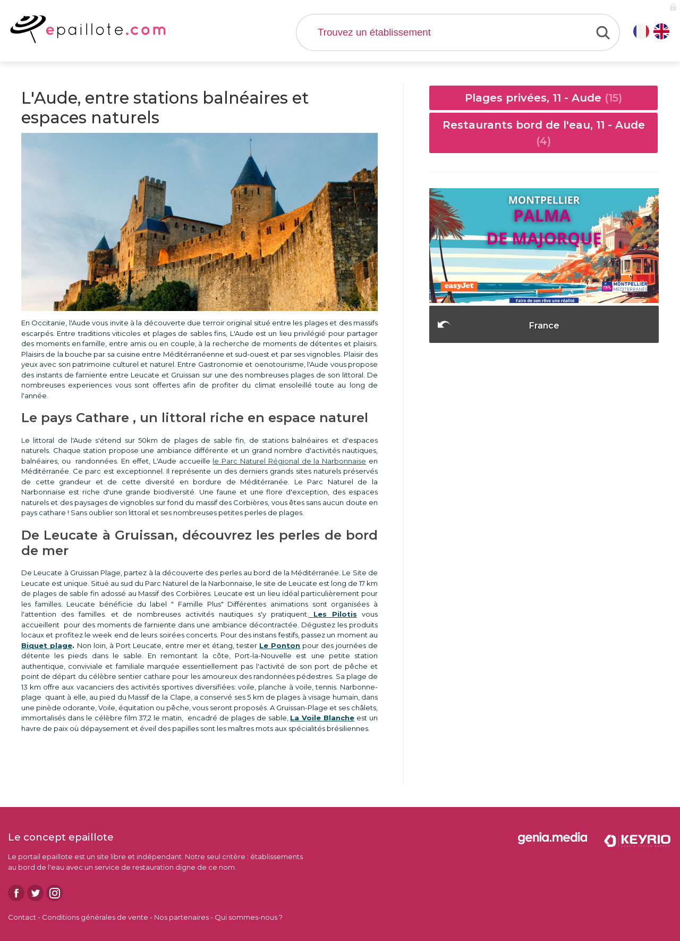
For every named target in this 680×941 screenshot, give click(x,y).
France (544, 326)
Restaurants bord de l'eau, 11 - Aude (544, 133)
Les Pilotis (333, 614)
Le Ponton (279, 645)
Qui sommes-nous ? (249, 917)
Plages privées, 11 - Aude (543, 97)
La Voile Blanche (322, 717)
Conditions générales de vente (95, 917)
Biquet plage (46, 645)
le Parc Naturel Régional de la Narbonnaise (289, 461)
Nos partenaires (181, 917)
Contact (22, 917)
